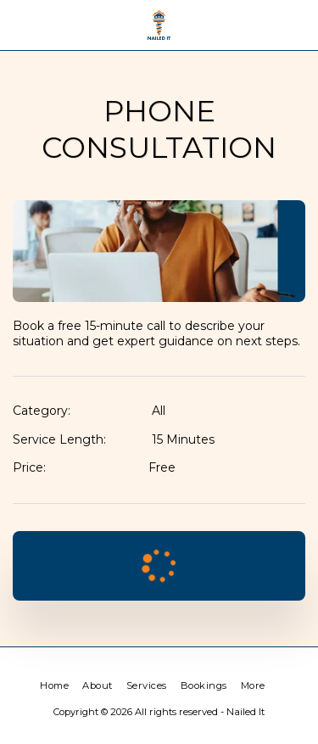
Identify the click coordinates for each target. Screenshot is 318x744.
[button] (18, 24)
